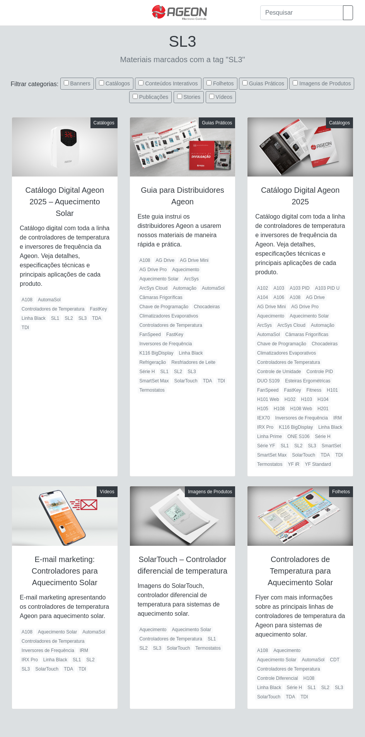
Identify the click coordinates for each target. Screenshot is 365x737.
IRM (337, 418)
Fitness (314, 390)
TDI (25, 327)
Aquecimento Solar (158, 279)
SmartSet (331, 445)
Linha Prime (269, 436)
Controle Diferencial (277, 678)
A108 (27, 299)
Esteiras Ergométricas (307, 381)
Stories (192, 97)
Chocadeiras (207, 306)
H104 (323, 399)
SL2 (69, 318)
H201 (323, 408)
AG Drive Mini (194, 260)
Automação (184, 288)
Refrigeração (152, 362)
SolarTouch (186, 381)
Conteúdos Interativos (171, 83)
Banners (80, 83)
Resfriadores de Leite (193, 362)
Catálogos (118, 83)
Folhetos (223, 83)
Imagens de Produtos (325, 83)
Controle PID (320, 371)
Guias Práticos (266, 83)
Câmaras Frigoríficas (160, 297)
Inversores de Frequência (165, 343)
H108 (279, 408)
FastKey (98, 309)
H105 (262, 408)
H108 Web (301, 408)
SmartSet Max (154, 381)
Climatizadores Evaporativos (168, 316)
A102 (262, 288)
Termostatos (151, 390)
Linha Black (34, 318)
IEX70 (263, 418)
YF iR (294, 464)
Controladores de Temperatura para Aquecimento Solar (300, 571)
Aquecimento (185, 269)
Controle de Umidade (279, 371)
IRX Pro (265, 427)
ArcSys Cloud (153, 288)
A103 (278, 288)
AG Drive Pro (153, 269)
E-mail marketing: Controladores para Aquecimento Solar (65, 571)
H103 (306, 399)
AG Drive (165, 260)
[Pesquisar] (301, 12)
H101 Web (268, 399)
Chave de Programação (163, 306)
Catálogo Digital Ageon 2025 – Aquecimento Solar (65, 201)
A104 (262, 297)
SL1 (55, 318)
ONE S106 (298, 436)
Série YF (266, 445)
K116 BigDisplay (156, 353)
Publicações (154, 97)
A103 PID (299, 288)
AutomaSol (49, 299)
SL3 (82, 318)
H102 (290, 399)
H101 (332, 390)
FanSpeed (149, 334)
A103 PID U (327, 288)
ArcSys (191, 279)
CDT (334, 659)
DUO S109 (268, 381)
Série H (147, 371)
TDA (96, 318)
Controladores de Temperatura (53, 309)
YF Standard (318, 464)
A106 (278, 297)
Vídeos (224, 97)
